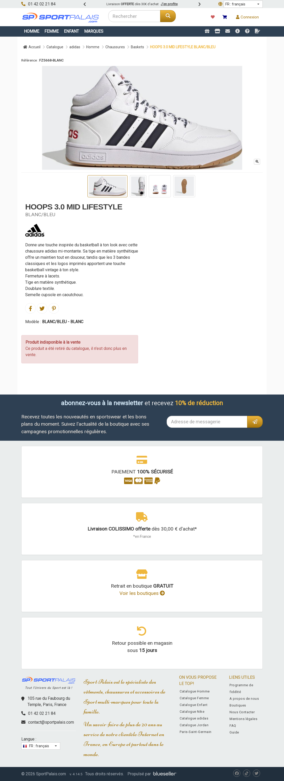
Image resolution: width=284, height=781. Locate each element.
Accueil (31, 47)
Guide (234, 732)
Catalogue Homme (195, 691)
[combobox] (134, 16)
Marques (93, 31)
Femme (51, 31)
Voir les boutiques (142, 593)
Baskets (137, 47)
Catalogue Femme (194, 698)
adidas (74, 47)
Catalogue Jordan (194, 725)
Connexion (247, 17)
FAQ (232, 726)
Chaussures (115, 47)
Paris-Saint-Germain (196, 732)
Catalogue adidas (194, 718)
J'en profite (169, 4)
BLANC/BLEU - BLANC (62, 321)
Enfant (71, 31)
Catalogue (54, 47)
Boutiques (237, 705)
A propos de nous (244, 699)
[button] (243, 4)
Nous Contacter (242, 712)
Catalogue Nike (192, 712)
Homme (31, 31)
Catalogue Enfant (193, 705)
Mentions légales (243, 719)
